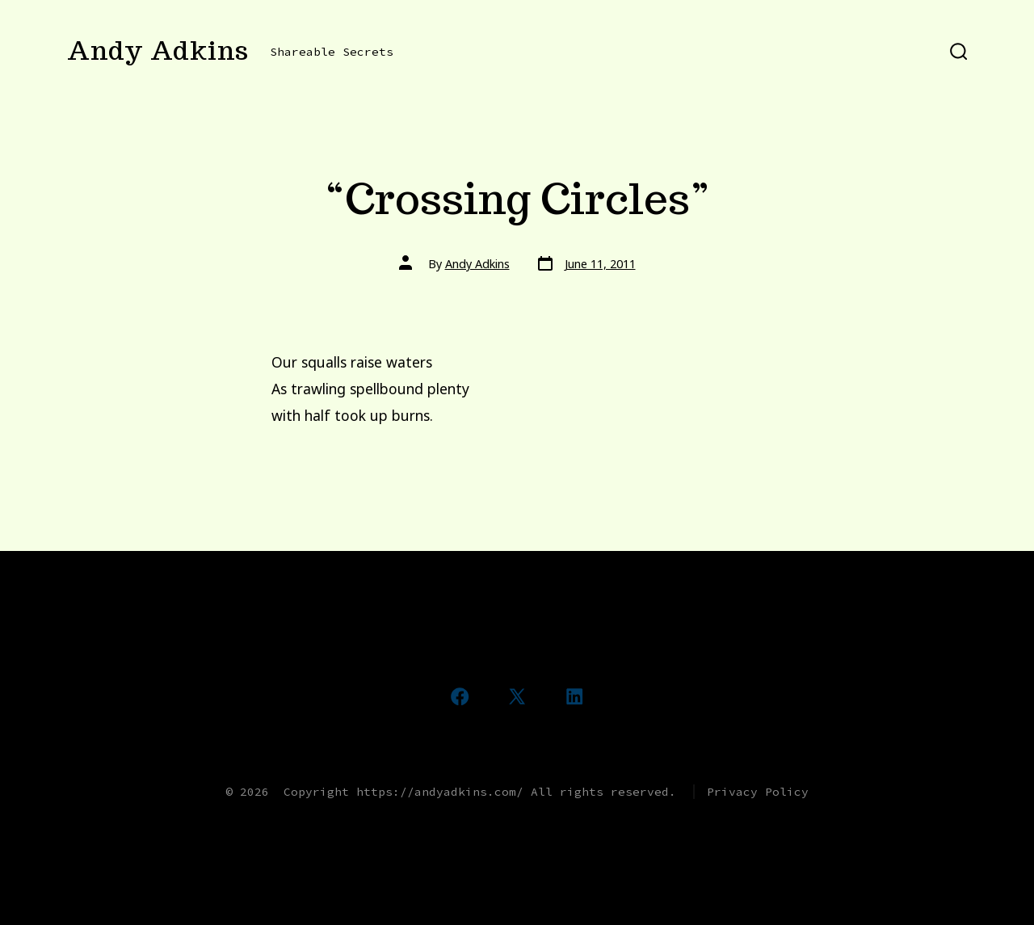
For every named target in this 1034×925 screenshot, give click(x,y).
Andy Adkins (477, 263)
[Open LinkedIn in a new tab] (574, 696)
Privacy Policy (758, 791)
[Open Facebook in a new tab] (459, 696)
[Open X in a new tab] (517, 696)
